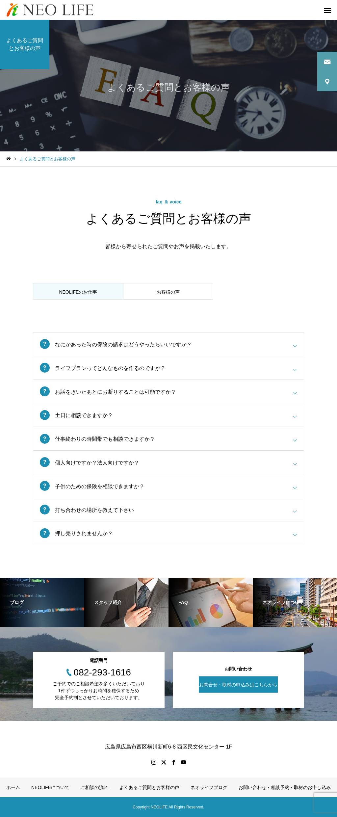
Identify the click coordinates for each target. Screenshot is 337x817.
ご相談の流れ (94, 787)
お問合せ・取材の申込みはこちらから (238, 684)
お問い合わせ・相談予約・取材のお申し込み (285, 787)
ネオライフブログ (209, 787)
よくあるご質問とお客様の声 (149, 787)
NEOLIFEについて (50, 787)
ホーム (13, 787)
